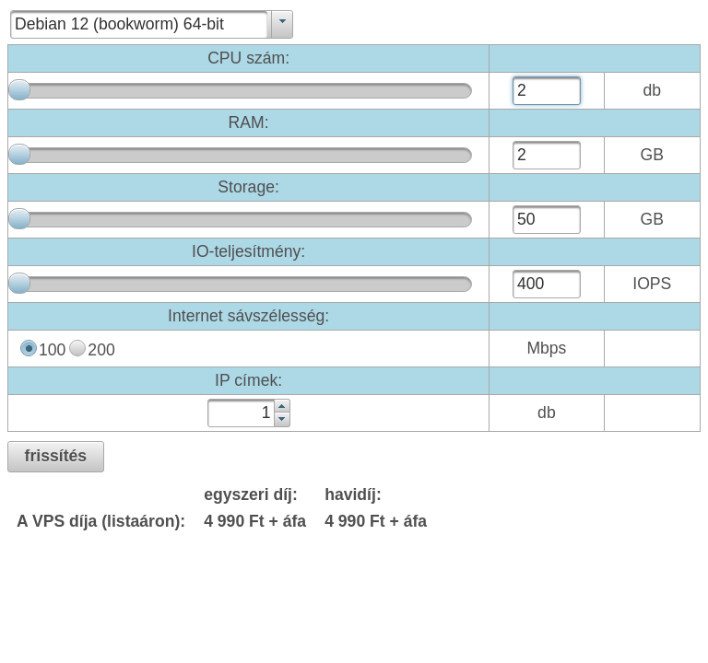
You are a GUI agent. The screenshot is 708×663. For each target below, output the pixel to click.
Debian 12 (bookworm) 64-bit (119, 24)
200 (101, 350)
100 (52, 350)
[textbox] (547, 90)
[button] (55, 456)
